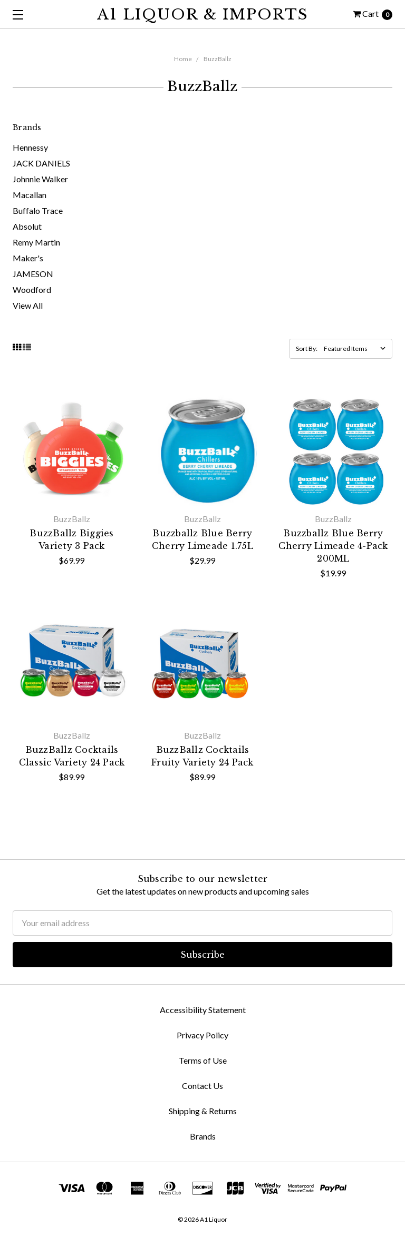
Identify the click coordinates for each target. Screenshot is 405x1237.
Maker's (28, 258)
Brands (203, 1136)
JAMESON (33, 274)
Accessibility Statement (203, 1010)
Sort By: (306, 348)
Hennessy (30, 147)
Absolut (27, 226)
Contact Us (202, 1086)
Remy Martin (36, 242)
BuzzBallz (218, 59)
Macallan (29, 195)
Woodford (32, 289)
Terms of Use (203, 1060)
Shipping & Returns (203, 1111)
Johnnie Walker (40, 179)
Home (183, 59)
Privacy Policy (202, 1035)
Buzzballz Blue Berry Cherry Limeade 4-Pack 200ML (333, 546)
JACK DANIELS (41, 163)
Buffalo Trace (38, 210)
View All (28, 305)
